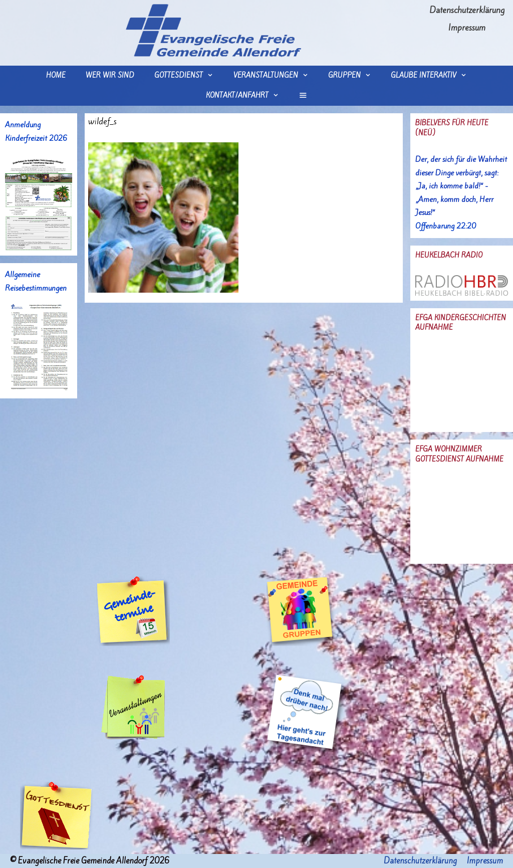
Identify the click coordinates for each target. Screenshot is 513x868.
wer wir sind (110, 75)
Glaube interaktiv (433, 76)
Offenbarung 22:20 (445, 226)
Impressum (466, 28)
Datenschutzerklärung (466, 10)
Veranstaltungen (275, 76)
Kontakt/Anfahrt (247, 96)
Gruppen (354, 76)
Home (56, 75)
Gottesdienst (188, 76)
